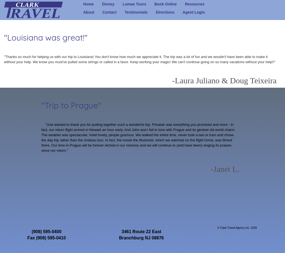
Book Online (165, 4)
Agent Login (194, 12)
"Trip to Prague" (71, 105)
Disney (108, 4)
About (88, 12)
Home (88, 4)
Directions (165, 12)
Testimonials (136, 12)
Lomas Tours (134, 4)
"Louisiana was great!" (46, 37)
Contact (109, 12)
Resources (195, 4)
